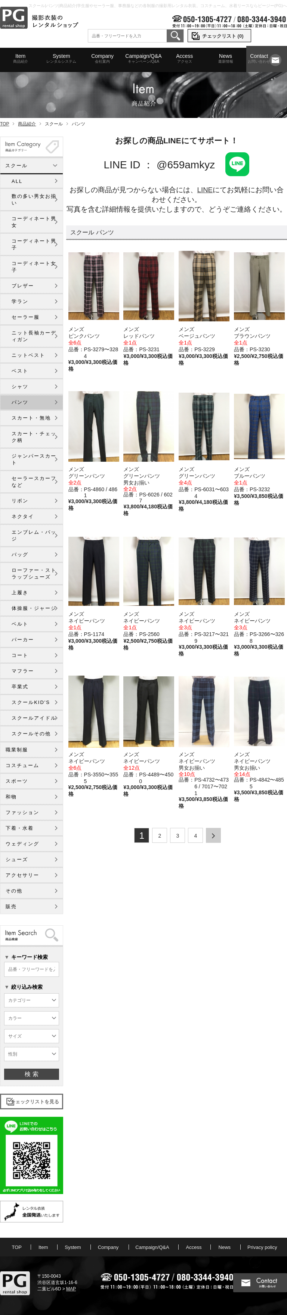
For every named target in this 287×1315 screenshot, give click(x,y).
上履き (20, 592)
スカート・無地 (31, 418)
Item (20, 58)
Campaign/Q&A (143, 58)
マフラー (23, 671)
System (61, 58)
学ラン (20, 301)
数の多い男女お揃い (34, 199)
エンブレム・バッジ (34, 535)
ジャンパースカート (34, 459)
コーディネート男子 (34, 244)
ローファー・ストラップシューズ (34, 573)
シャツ (20, 386)
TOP (4, 124)
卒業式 (20, 686)
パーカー (23, 639)
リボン (20, 501)
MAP (71, 1288)
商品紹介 (27, 124)
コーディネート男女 (34, 222)
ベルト (20, 624)
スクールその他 (31, 733)
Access (184, 58)
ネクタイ (23, 516)
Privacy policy (262, 1247)
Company (102, 58)
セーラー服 (26, 317)
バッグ (20, 554)
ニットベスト (28, 355)
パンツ (20, 402)
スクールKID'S (31, 702)
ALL (17, 181)
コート (20, 655)
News (225, 58)
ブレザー (23, 286)
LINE (205, 190)
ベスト (20, 371)
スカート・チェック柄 (34, 437)
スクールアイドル (34, 718)
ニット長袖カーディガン (34, 336)
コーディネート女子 (34, 267)
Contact (259, 58)
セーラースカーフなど (34, 482)
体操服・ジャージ (34, 608)
